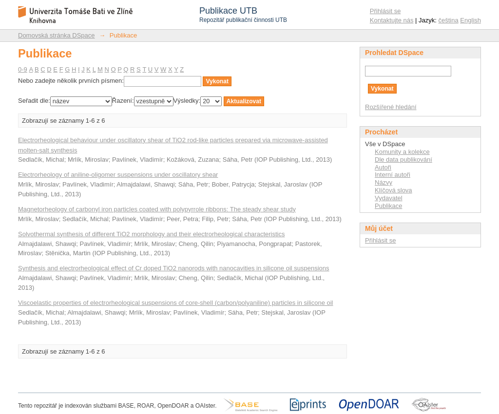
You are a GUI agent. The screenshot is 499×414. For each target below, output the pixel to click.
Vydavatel (389, 198)
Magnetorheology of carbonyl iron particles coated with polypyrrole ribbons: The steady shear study (157, 209)
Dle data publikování (403, 159)
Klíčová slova (393, 190)
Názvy (383, 182)
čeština (449, 20)
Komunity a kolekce (402, 151)
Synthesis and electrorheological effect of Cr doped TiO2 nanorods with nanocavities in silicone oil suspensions (173, 268)
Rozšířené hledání (391, 107)
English (470, 20)
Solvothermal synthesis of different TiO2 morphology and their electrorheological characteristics (151, 234)
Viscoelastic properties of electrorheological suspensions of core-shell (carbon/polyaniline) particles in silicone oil (175, 302)
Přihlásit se (385, 11)
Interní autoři (392, 174)
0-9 (22, 69)
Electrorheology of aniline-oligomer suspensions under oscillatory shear (118, 174)
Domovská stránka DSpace (56, 35)
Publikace (388, 205)
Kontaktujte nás (392, 20)
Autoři (383, 167)
